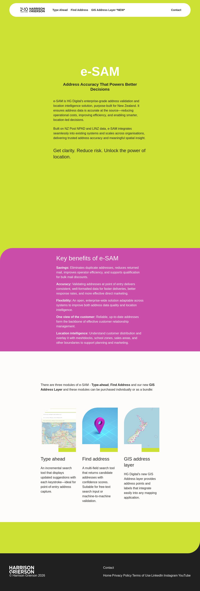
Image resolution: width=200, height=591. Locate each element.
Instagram (171, 575)
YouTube (184, 575)
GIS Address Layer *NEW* (108, 10)
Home (107, 575)
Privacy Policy (122, 575)
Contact (176, 10)
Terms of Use (141, 575)
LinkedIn (157, 575)
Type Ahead (60, 10)
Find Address (79, 10)
